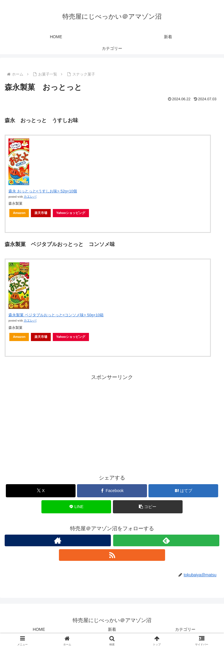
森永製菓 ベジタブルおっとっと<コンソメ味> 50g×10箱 (56, 315)
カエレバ (30, 196)
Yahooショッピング (70, 213)
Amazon (19, 213)
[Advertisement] (112, 423)
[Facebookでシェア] (112, 490)
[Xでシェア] (41, 490)
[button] (148, 506)
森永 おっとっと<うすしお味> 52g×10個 (42, 191)
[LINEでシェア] (76, 506)
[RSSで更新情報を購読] (112, 555)
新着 (112, 629)
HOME (39, 629)
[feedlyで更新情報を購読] (166, 540)
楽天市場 (40, 213)
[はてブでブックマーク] (183, 490)
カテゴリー (185, 629)
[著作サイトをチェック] (58, 540)
